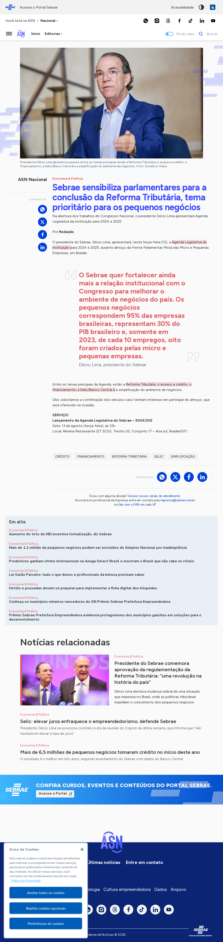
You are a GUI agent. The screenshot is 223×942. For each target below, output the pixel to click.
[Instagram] (156, 20)
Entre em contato (144, 862)
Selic (158, 457)
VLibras (213, 7)
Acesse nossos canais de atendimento (154, 496)
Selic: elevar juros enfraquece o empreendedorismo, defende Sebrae (98, 721)
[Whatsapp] (145, 20)
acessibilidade (182, 7)
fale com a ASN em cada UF (137, 504)
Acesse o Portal (53, 793)
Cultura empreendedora (127, 889)
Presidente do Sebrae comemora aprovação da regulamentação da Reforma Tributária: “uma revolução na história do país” (158, 672)
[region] (46, 890)
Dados (160, 889)
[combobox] (49, 21)
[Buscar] (207, 33)
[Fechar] (82, 849)
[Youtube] (213, 20)
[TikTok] (190, 20)
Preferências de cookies (46, 923)
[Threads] (168, 20)
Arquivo (178, 889)
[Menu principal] (9, 33)
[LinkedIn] (201, 20)
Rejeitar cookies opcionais (46, 908)
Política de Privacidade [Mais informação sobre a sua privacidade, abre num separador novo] (25, 880)
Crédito (62, 457)
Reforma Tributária (129, 457)
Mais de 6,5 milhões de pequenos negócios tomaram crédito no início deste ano (110, 752)
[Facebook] (179, 20)
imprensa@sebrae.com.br (178, 500)
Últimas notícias (103, 862)
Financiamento (90, 457)
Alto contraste (201, 7)
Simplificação (183, 457)
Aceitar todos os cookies (46, 892)
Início (35, 34)
